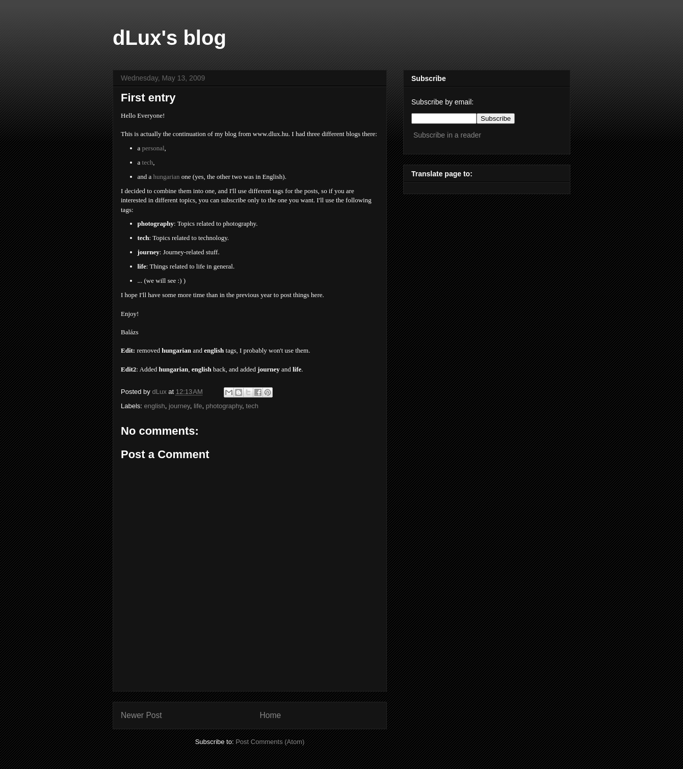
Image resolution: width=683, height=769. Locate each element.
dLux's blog (169, 37)
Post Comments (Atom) (269, 742)
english (154, 406)
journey (179, 406)
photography (224, 406)
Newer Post (141, 715)
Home (270, 715)
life (198, 406)
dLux (160, 391)
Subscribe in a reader (447, 135)
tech (252, 406)
